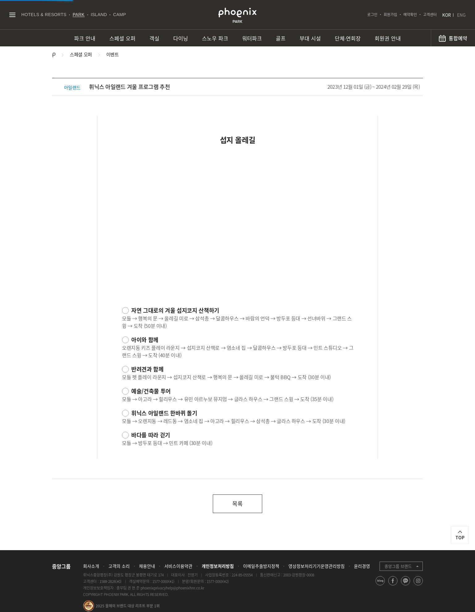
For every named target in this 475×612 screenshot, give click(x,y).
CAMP (119, 14)
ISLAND (99, 14)
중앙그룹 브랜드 (398, 566)
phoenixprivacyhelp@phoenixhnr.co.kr (172, 588)
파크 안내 (84, 38)
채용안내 (147, 566)
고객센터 (430, 14)
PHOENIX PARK (237, 15)
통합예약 (458, 38)
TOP (460, 537)
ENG (461, 15)
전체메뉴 (12, 15)
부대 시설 (310, 38)
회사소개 (91, 566)
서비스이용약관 (178, 566)
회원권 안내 (388, 38)
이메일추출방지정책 (261, 566)
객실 (154, 38)
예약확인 (410, 14)
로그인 (372, 14)
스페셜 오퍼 (122, 38)
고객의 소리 (119, 566)
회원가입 (390, 14)
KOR (446, 15)
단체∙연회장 (348, 38)
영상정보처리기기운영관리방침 (316, 566)
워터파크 (252, 38)
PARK (79, 14)
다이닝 (180, 38)
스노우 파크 (215, 38)
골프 (281, 38)
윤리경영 (362, 566)
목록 (237, 503)
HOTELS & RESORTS (43, 14)
